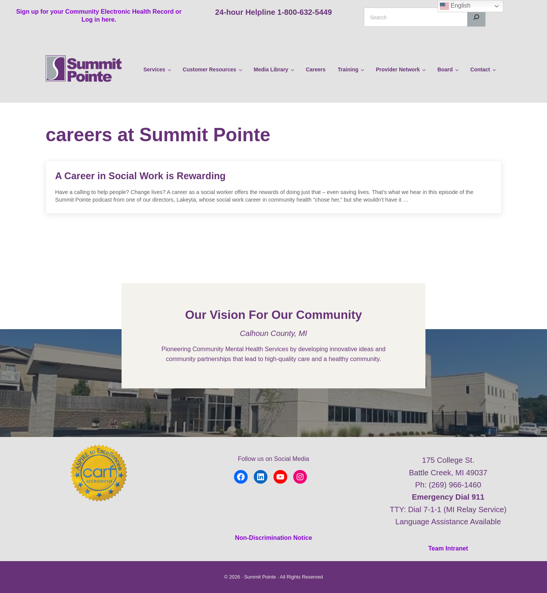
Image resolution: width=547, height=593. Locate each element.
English (455, 6)
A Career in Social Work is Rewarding (140, 175)
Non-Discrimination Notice (273, 537)
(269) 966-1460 (455, 485)
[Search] (476, 17)
